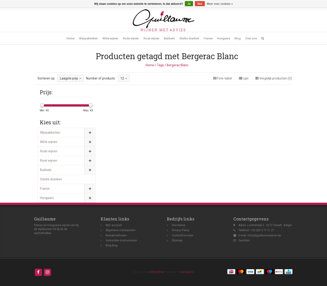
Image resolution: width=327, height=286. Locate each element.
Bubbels (169, 38)
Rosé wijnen (151, 38)
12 (123, 78)
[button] (262, 38)
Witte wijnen (110, 38)
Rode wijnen (131, 38)
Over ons (251, 38)
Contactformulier (182, 235)
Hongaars (223, 38)
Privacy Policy (180, 230)
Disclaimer (179, 225)
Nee (199, 3)
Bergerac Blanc (177, 65)
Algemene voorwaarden (121, 230)
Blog (238, 38)
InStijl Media (156, 272)
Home (70, 38)
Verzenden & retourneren (121, 240)
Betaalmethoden (116, 235)
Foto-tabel (222, 78)
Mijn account (114, 225)
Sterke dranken (189, 38)
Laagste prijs (70, 78)
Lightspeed (186, 272)
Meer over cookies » (220, 3)
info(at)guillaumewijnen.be (264, 235)
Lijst (243, 78)
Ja (188, 3)
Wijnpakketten (88, 38)
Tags (160, 65)
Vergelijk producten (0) (273, 78)
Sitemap (177, 240)
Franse (208, 38)
